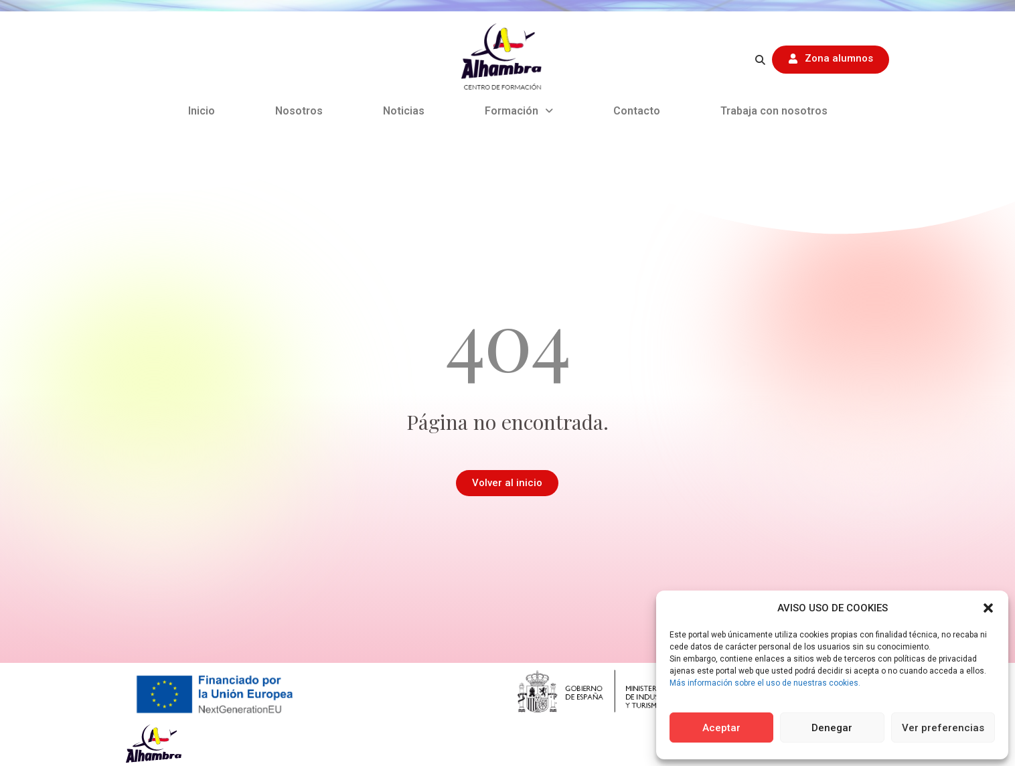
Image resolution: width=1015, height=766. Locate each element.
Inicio (201, 110)
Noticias (403, 110)
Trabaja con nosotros (774, 110)
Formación (519, 110)
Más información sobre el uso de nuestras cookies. (765, 683)
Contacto (636, 110)
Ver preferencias (943, 728)
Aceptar (721, 728)
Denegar (831, 728)
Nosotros (299, 110)
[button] (988, 608)
